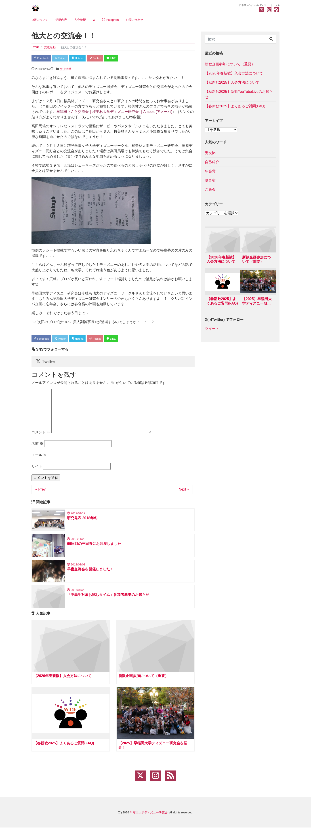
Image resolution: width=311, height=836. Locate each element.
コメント (41, 436)
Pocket (104, 58)
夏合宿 (210, 180)
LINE (123, 58)
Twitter (64, 58)
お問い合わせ (134, 19)
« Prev (40, 493)
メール (39, 459)
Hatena (84, 58)
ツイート (212, 330)
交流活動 (65, 70)
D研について (40, 19)
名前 (37, 447)
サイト (37, 470)
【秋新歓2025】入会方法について (232, 82)
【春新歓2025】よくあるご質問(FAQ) (235, 106)
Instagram (110, 19)
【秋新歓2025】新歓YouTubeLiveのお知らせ (239, 94)
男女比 (210, 153)
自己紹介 (212, 162)
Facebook (42, 58)
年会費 (210, 171)
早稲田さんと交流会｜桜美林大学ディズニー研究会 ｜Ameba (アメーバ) (114, 112)
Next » (184, 493)
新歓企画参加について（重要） (230, 64)
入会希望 (80, 19)
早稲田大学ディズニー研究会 (149, 821)
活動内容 (61, 19)
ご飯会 (210, 189)
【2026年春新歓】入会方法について (234, 73)
